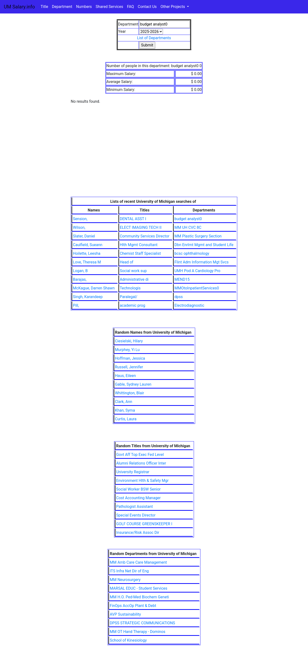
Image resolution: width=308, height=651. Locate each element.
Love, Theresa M (87, 262)
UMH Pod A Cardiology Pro (197, 270)
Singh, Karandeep (88, 296)
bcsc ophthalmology (191, 253)
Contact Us (147, 6)
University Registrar (132, 472)
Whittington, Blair (129, 393)
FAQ (130, 6)
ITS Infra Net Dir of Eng (129, 571)
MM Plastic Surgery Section (198, 236)
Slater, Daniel (84, 236)
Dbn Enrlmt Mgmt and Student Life (203, 245)
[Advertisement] (154, 160)
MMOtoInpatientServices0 (196, 288)
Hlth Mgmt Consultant (139, 245)
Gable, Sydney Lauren (133, 384)
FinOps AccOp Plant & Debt (133, 605)
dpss (178, 296)
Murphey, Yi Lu (127, 349)
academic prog (132, 305)
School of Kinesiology (128, 640)
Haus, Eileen (125, 375)
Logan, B (80, 270)
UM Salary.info (19, 7)
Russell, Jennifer (129, 367)
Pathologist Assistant (134, 506)
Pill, (76, 305)
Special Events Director (135, 515)
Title (44, 6)
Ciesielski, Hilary (129, 341)
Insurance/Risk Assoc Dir (137, 532)
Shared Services (109, 6)
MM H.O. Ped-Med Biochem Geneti (139, 597)
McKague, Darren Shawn (94, 288)
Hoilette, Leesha (86, 253)
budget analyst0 (188, 219)
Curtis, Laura (126, 419)
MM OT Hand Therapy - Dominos (137, 631)
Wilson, (79, 227)
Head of (126, 262)
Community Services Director (144, 236)
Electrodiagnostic (189, 305)
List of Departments (154, 38)
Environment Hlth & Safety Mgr (142, 480)
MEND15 (182, 279)
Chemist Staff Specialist (140, 253)
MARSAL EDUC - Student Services (138, 588)
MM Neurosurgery (125, 579)
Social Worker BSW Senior (138, 489)
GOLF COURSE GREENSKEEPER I (144, 524)
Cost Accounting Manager (138, 498)
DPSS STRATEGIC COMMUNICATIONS (142, 623)
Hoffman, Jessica (130, 358)
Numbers (84, 6)
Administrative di (134, 279)
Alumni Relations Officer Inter (141, 463)
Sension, (80, 219)
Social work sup (133, 270)
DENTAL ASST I (133, 219)
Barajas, (79, 279)
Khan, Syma (125, 410)
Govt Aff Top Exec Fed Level (140, 454)
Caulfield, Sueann (87, 245)
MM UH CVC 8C (187, 227)
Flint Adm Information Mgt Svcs (201, 262)
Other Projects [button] (173, 6)
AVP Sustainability (125, 614)
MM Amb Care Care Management (138, 562)
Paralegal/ (128, 296)
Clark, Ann (123, 401)
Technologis (130, 288)
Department (62, 6)
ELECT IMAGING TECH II (140, 227)
